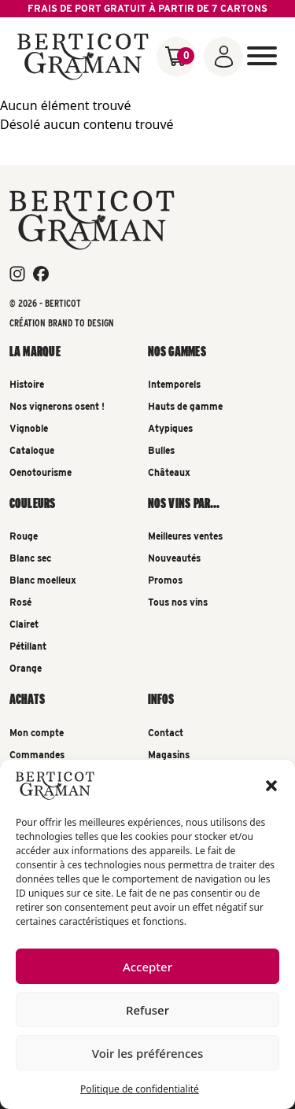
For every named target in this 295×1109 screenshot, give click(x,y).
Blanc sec (30, 558)
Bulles (161, 450)
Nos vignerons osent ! (57, 406)
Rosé (20, 602)
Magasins (169, 755)
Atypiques (170, 428)
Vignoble (28, 428)
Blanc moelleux (42, 580)
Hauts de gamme (185, 406)
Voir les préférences (147, 1053)
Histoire (26, 384)
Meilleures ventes (185, 536)
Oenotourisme (40, 472)
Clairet (24, 624)
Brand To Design (81, 323)
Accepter (147, 967)
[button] (271, 786)
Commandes (37, 755)
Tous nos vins (178, 602)
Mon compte (36, 733)
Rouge (23, 536)
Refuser (147, 1010)
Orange (25, 668)
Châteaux (169, 472)
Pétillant (27, 646)
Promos (165, 580)
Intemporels (174, 384)
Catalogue (31, 450)
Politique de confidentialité (139, 1089)
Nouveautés (174, 558)
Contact (165, 733)
